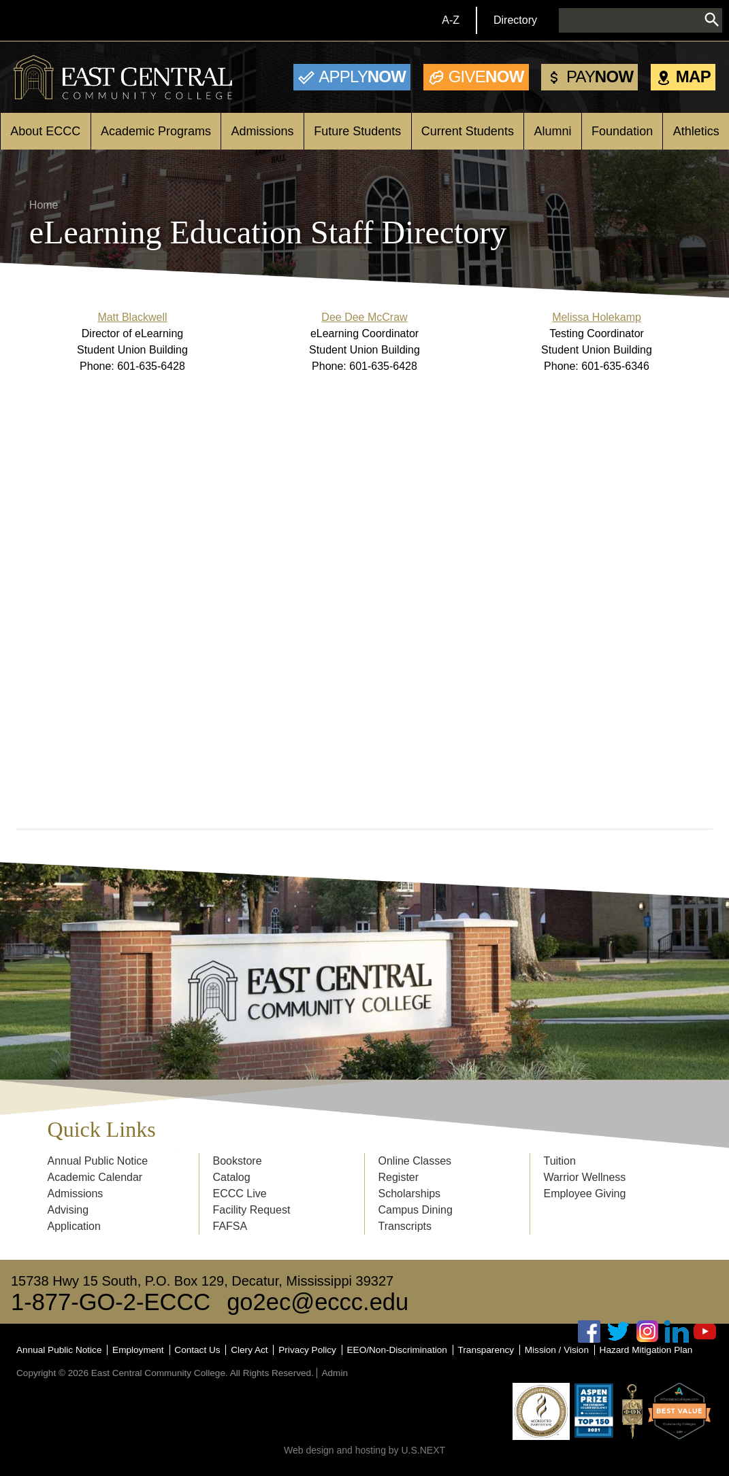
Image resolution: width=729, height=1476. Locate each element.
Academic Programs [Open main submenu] (156, 131)
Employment (138, 1350)
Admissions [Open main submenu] (262, 131)
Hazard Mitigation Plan (646, 1350)
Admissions (75, 1193)
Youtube (705, 1331)
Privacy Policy (307, 1350)
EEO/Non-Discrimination (397, 1350)
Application (74, 1226)
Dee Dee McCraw (364, 317)
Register (398, 1177)
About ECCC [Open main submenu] (45, 131)
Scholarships (409, 1193)
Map (693, 76)
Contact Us (197, 1350)
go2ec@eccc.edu (317, 1302)
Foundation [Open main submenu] (622, 131)
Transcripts (405, 1226)
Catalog (231, 1177)
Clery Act (249, 1350)
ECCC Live (240, 1193)
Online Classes (414, 1161)
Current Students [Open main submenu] (467, 131)
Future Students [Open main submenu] (357, 131)
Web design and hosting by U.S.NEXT (364, 1450)
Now (362, 76)
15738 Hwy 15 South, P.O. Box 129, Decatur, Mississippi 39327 (202, 1280)
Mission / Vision (557, 1350)
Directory (515, 20)
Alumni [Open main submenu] (552, 131)
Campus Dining (415, 1210)
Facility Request (252, 1210)
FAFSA (230, 1226)
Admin (334, 1373)
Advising (68, 1210)
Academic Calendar (95, 1177)
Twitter (619, 1331)
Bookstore (237, 1161)
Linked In (677, 1331)
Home (44, 205)
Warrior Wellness (584, 1177)
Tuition (559, 1161)
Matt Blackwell (132, 317)
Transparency (486, 1350)
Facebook (589, 1331)
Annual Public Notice (98, 1161)
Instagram (647, 1331)
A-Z (450, 20)
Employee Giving (584, 1193)
